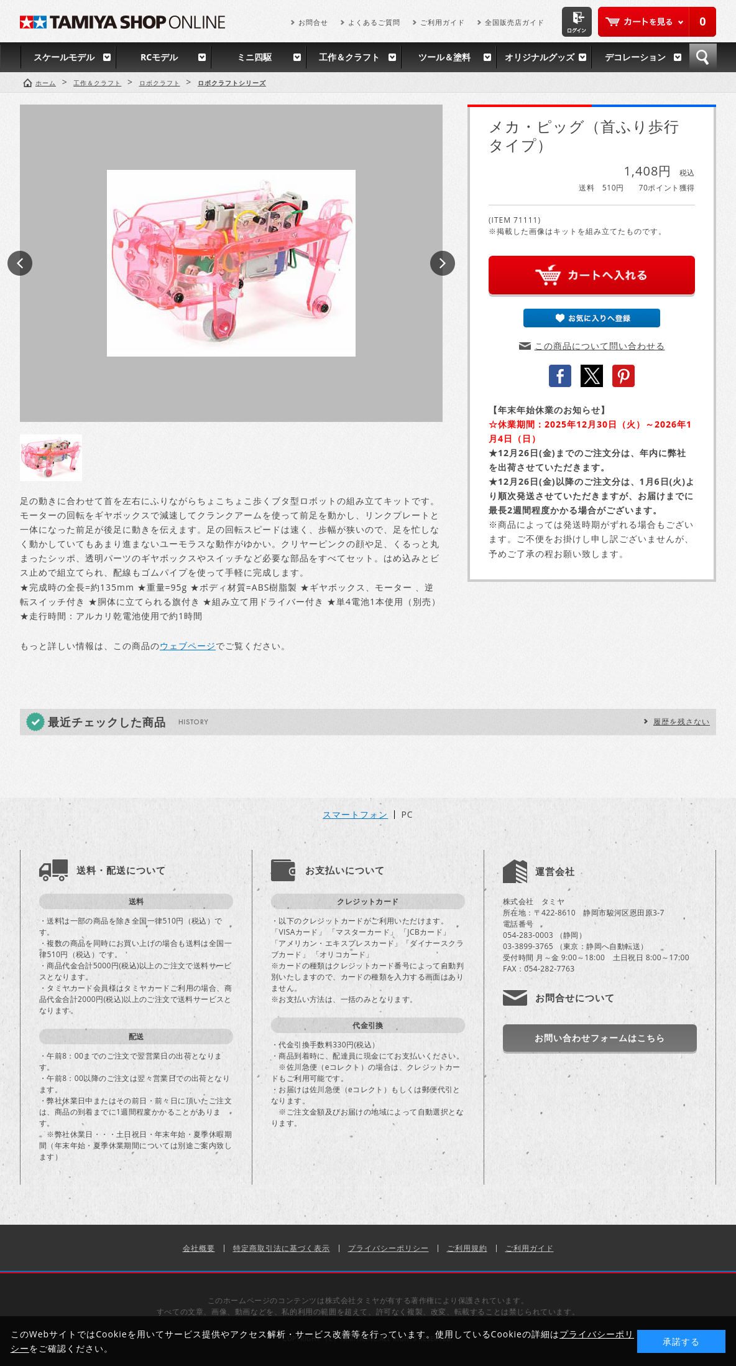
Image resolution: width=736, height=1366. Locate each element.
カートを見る (657, 22)
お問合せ (313, 22)
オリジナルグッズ (539, 57)
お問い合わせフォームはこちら (600, 1038)
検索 (703, 57)
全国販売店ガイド (515, 22)
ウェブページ (188, 646)
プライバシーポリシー (388, 1248)
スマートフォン (355, 814)
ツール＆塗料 (444, 57)
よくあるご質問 (374, 22)
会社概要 (199, 1248)
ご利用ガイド (442, 22)
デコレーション (635, 57)
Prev (19, 263)
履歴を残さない (681, 721)
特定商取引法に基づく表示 (281, 1248)
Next (442, 263)
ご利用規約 (467, 1248)
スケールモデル (64, 57)
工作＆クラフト (349, 57)
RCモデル (159, 57)
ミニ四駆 (254, 57)
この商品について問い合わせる (600, 346)
